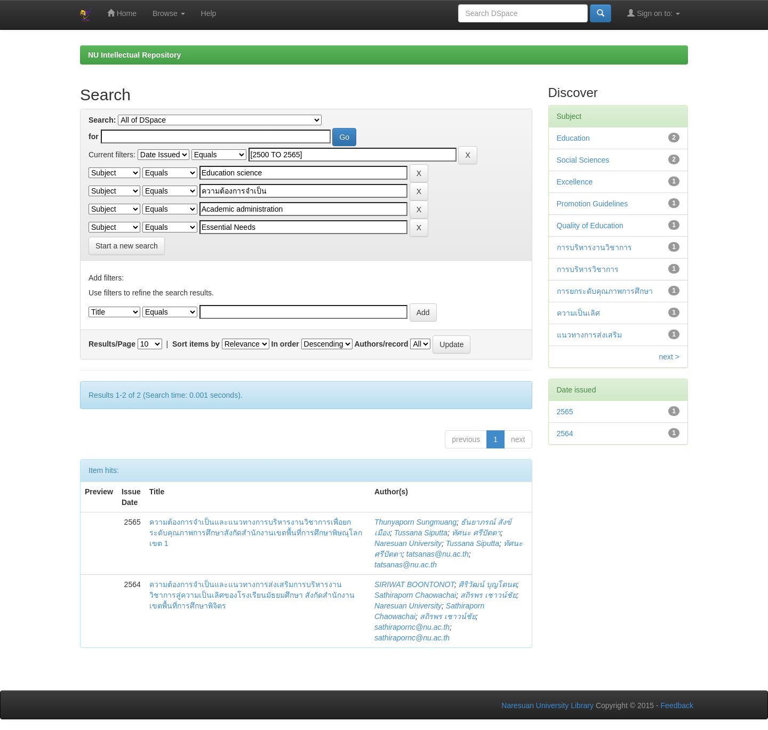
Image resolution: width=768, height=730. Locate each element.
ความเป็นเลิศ (578, 313)
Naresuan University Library (547, 705)
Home (122, 13)
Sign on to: (653, 13)
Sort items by (196, 344)
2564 (565, 433)
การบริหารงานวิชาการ (594, 247)
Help (209, 13)
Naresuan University (408, 543)
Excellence (575, 182)
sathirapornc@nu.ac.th (412, 627)
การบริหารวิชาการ (588, 269)
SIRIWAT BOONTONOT (414, 584)
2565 (565, 411)
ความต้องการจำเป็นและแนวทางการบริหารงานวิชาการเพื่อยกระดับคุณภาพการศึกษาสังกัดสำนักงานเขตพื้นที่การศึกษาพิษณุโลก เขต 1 (255, 533)
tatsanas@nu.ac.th (437, 554)
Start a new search (126, 246)
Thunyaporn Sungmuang (415, 522)
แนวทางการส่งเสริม (589, 335)
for (94, 136)
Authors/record (381, 344)
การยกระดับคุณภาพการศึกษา (605, 291)
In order (285, 344)
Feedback (677, 705)
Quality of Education (590, 225)
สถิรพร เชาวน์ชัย (488, 595)
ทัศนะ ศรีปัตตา (476, 532)
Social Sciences (583, 160)
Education (573, 138)
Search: (102, 120)
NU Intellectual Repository (134, 55)
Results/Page (112, 344)
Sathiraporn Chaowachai (415, 595)
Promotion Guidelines (592, 203)
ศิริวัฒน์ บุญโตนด (488, 584)
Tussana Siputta (420, 532)
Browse (169, 13)
